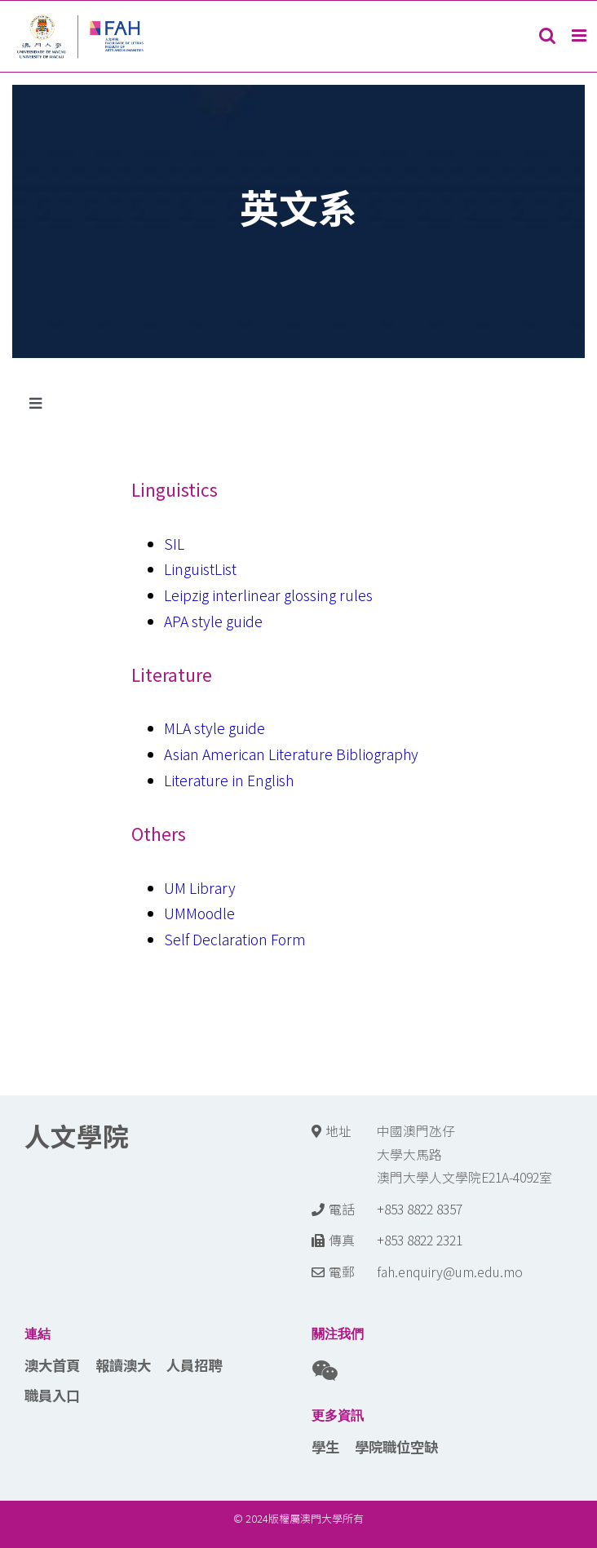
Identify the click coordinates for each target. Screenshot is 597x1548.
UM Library (200, 888)
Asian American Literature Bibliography (291, 754)
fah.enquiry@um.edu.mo (450, 1272)
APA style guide (213, 621)
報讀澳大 (123, 1365)
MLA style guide (214, 728)
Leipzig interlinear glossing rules (268, 595)
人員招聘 (194, 1365)
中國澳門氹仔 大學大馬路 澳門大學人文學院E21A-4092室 (464, 1154)
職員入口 (52, 1395)
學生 (325, 1446)
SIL (174, 543)
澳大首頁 (52, 1365)
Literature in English (229, 780)
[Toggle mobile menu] (580, 35)
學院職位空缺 (396, 1446)
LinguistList (200, 569)
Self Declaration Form (235, 939)
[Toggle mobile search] (547, 35)
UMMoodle (199, 913)
